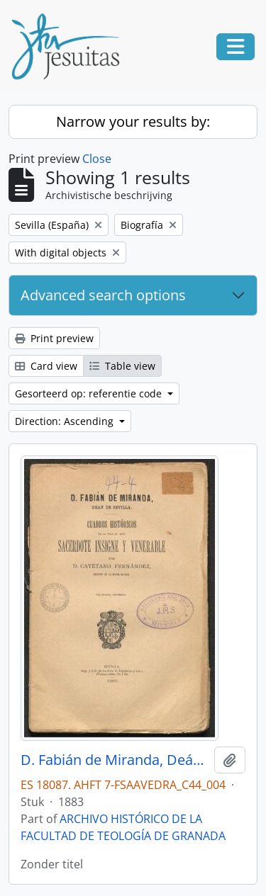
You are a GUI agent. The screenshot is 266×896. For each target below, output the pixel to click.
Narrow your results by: (133, 121)
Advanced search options (103, 295)
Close (96, 158)
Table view (122, 366)
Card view (46, 366)
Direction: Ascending (65, 421)
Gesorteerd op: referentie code (90, 393)
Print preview (54, 338)
